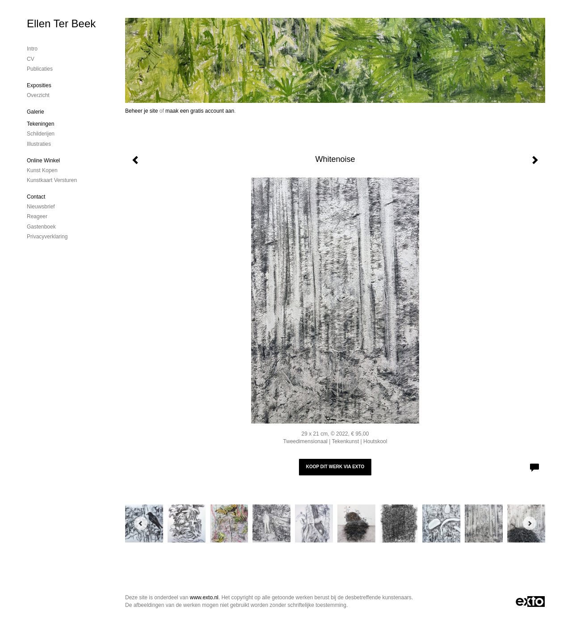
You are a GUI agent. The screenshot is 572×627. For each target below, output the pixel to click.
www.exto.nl (204, 597)
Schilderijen (41, 134)
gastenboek (41, 227)
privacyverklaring (47, 236)
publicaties (40, 69)
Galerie (35, 112)
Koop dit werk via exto (335, 466)
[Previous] (140, 523)
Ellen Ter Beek (61, 23)
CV (30, 59)
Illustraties (39, 144)
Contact (36, 197)
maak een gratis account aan (199, 111)
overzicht (38, 95)
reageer (37, 216)
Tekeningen (40, 124)
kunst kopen (42, 170)
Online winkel (43, 160)
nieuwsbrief (41, 206)
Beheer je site (141, 111)
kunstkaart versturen (52, 180)
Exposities (39, 85)
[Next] (529, 523)
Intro (32, 49)
